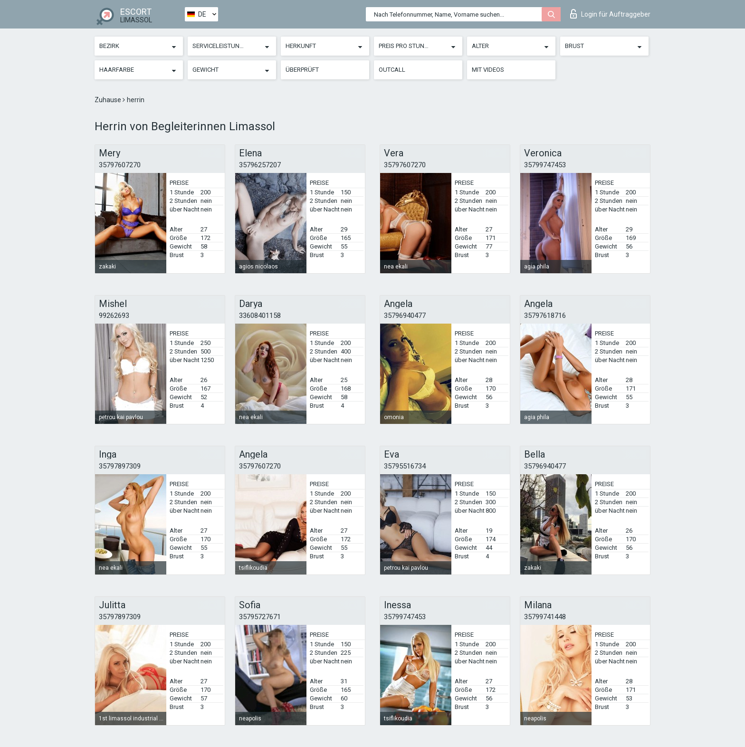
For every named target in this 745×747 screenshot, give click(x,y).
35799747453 (545, 165)
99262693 (114, 315)
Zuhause (109, 100)
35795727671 (260, 617)
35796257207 (260, 165)
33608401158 (260, 315)
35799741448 (545, 617)
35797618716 (545, 315)
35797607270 (120, 165)
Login (610, 14)
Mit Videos (488, 69)
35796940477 (405, 315)
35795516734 (405, 466)
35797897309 (120, 466)
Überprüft (302, 69)
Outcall (392, 69)
